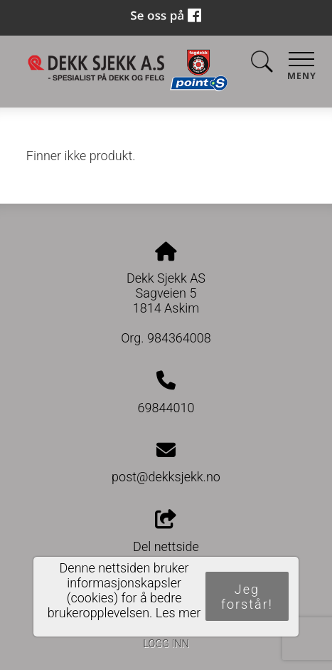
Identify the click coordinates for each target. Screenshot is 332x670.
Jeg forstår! (247, 597)
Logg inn (165, 644)
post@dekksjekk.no (166, 476)
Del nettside (166, 532)
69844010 (166, 407)
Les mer (178, 612)
